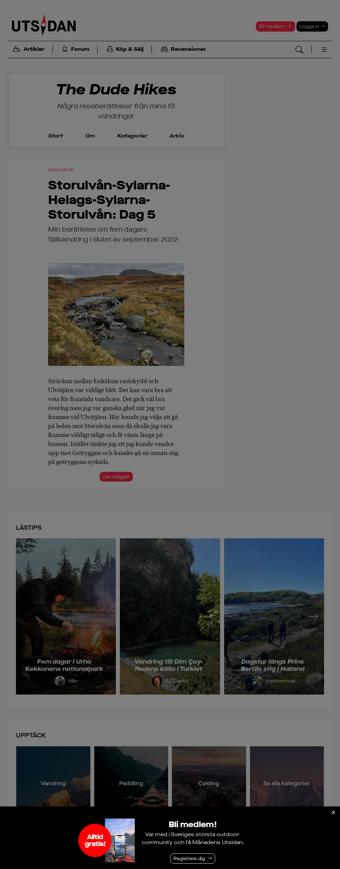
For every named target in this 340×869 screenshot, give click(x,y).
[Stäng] (333, 812)
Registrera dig (189, 858)
